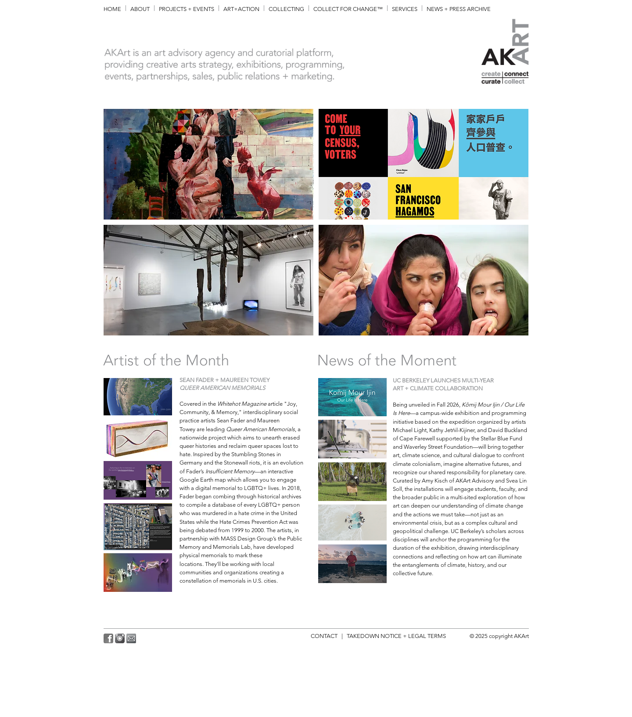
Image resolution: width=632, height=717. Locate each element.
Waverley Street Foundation (438, 446)
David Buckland (507, 430)
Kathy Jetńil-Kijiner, (452, 430)
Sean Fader (231, 420)
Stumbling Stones (253, 454)
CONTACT (326, 636)
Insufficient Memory (230, 471)
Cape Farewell (417, 438)
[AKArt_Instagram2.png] (120, 638)
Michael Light (410, 430)
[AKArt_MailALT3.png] (131, 638)
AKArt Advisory (475, 480)
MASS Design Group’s (248, 538)
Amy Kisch (435, 480)
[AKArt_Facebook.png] (108, 638)
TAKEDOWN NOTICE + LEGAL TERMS (398, 636)
